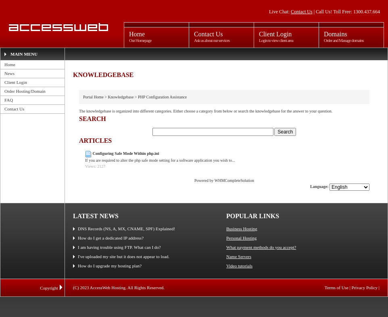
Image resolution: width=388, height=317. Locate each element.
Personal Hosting (241, 238)
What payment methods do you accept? (261, 247)
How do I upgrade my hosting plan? (110, 265)
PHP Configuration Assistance (162, 97)
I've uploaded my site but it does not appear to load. (123, 256)
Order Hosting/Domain (25, 91)
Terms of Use (336, 287)
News (9, 73)
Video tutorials (239, 265)
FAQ (8, 100)
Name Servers (238, 256)
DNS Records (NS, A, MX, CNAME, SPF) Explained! (126, 228)
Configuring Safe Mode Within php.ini (126, 153)
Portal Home (93, 97)
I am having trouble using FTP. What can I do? (119, 247)
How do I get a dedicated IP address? (111, 238)
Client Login (15, 82)
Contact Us (302, 12)
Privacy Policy (365, 287)
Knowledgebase (121, 97)
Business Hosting (241, 228)
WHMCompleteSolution (234, 180)
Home (9, 64)
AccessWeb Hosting (57, 27)
